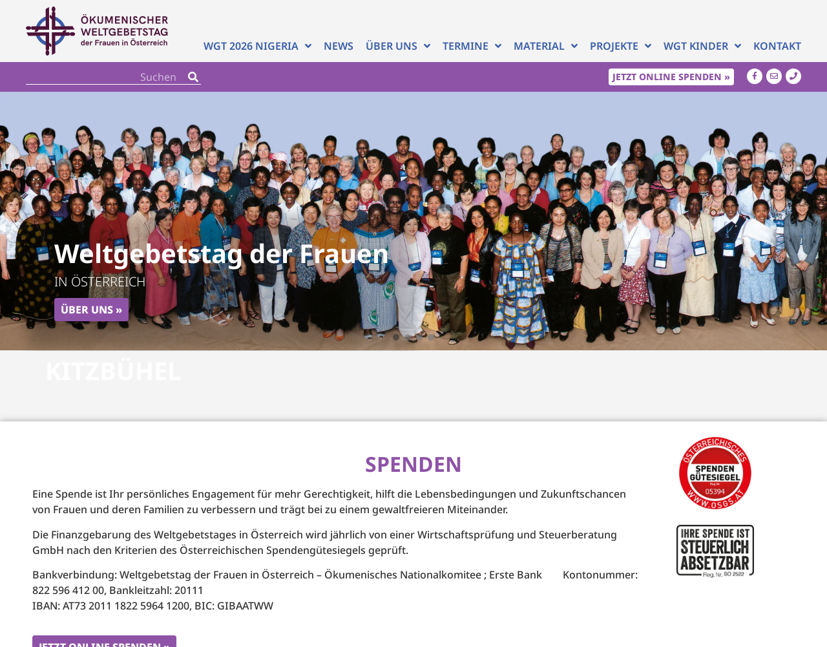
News (338, 45)
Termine (472, 45)
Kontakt (777, 45)
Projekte (620, 45)
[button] (396, 337)
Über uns (398, 45)
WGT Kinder (702, 45)
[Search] (193, 76)
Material (546, 45)
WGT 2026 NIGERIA (257, 45)
